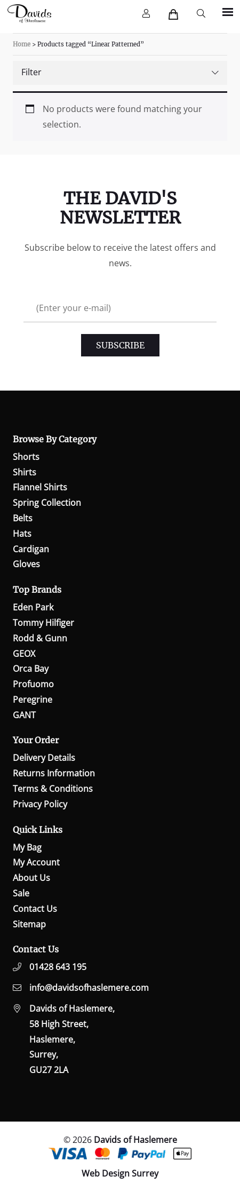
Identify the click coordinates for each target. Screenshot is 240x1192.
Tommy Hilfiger (43, 623)
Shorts (26, 457)
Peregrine (32, 699)
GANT (24, 715)
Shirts (24, 472)
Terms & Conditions (53, 788)
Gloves (26, 564)
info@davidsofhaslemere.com (89, 988)
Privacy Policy (40, 804)
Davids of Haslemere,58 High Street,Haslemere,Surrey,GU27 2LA (72, 1039)
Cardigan (31, 549)
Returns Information (54, 773)
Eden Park (33, 607)
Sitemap (29, 924)
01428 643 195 (57, 967)
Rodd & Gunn (40, 638)
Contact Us (35, 909)
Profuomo (33, 684)
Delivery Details (44, 758)
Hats (22, 533)
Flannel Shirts (40, 487)
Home (21, 44)
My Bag (27, 847)
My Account (36, 862)
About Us (31, 878)
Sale (21, 893)
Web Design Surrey (120, 1173)
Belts (23, 518)
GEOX (24, 653)
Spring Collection (47, 502)
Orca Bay (31, 668)
